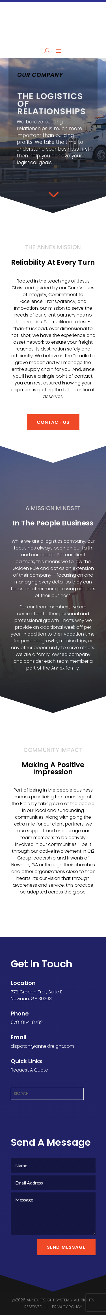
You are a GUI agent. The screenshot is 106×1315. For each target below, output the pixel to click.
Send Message (66, 1247)
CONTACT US (53, 422)
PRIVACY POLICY (67, 1307)
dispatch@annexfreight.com (42, 1046)
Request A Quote (29, 1070)
